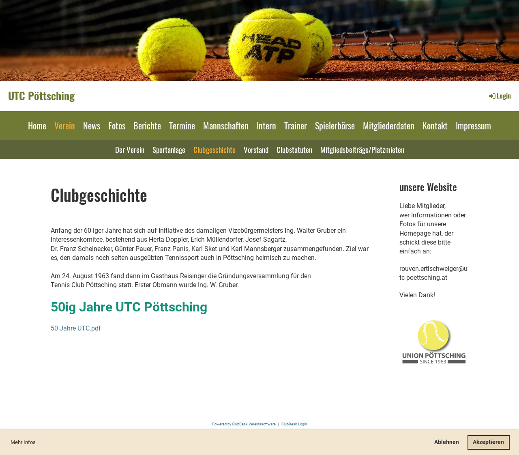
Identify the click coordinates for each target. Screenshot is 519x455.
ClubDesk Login (294, 424)
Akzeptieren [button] (488, 442)
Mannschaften (226, 125)
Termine (182, 125)
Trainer (295, 125)
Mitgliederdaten (388, 125)
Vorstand (256, 149)
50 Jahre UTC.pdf (76, 328)
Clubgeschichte (214, 149)
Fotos (116, 125)
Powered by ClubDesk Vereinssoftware (244, 424)
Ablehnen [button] (446, 442)
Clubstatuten (294, 149)
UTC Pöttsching (41, 95)
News (91, 125)
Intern (266, 125)
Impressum (473, 125)
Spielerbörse (335, 125)
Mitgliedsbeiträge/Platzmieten (362, 149)
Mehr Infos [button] (23, 442)
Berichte (147, 125)
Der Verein (129, 149)
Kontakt (435, 125)
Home (37, 125)
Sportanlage (168, 149)
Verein (64, 125)
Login (499, 96)
